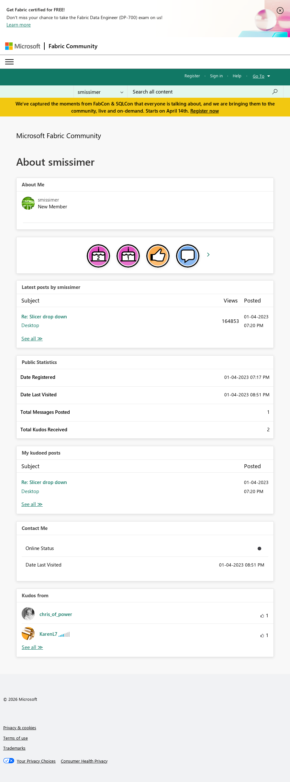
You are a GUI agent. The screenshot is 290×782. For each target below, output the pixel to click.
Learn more (18, 24)
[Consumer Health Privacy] (84, 761)
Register (192, 75)
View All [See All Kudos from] (32, 647)
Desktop (30, 325)
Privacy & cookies (19, 727)
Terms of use (15, 738)
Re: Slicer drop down (44, 316)
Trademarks (14, 748)
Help (237, 75)
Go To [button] (258, 76)
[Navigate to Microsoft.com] (22, 46)
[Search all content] (205, 91)
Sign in (216, 75)
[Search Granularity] (100, 91)
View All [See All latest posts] (32, 338)
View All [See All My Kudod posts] (32, 504)
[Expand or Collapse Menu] (9, 62)
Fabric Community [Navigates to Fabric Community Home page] (73, 46)
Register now (204, 110)
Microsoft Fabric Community (58, 135)
